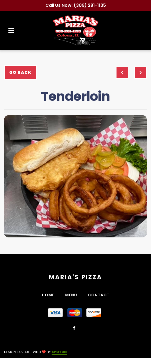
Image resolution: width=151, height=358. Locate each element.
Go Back (20, 72)
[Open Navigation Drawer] (11, 30)
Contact (100, 295)
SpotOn (59, 352)
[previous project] (122, 73)
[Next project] (140, 73)
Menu (72, 295)
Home (50, 295)
